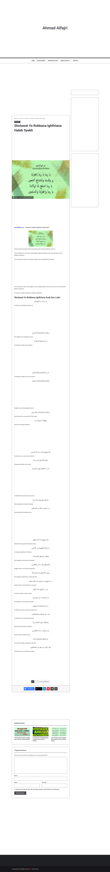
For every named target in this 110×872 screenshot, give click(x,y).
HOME (33, 60)
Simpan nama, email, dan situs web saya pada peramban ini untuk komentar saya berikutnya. (37, 789)
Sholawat (21, 118)
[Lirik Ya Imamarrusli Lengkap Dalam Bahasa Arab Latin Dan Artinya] (59, 731)
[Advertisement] (55, 11)
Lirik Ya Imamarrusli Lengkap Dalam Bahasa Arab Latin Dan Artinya (58, 739)
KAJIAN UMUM (41, 60)
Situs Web (44, 782)
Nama (16, 775)
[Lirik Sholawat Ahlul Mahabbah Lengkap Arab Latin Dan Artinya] (41, 731)
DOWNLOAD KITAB (52, 60)
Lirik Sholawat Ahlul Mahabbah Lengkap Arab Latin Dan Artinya (40, 739)
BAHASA (75, 60)
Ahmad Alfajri (35, 869)
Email (16, 782)
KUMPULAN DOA (65, 60)
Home (16, 118)
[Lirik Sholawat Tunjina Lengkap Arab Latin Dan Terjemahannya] (22, 731)
